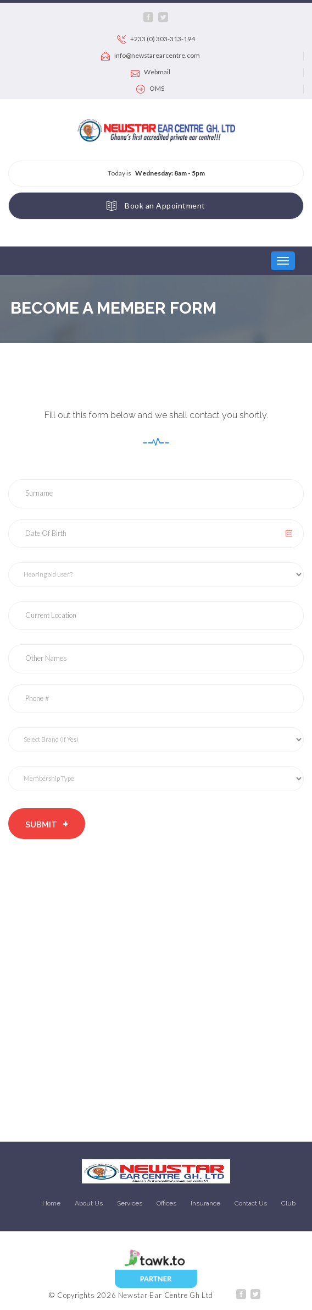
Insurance (205, 1203)
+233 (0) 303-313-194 (156, 39)
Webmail (150, 72)
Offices (166, 1203)
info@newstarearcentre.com (150, 56)
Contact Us (251, 1203)
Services (129, 1203)
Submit (46, 824)
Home (51, 1203)
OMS (150, 89)
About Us (89, 1203)
